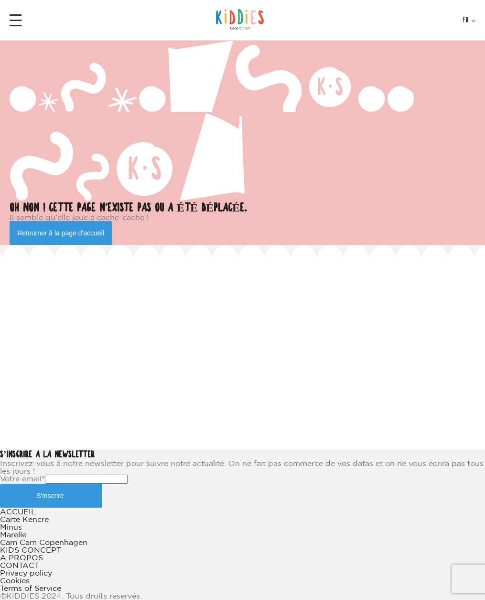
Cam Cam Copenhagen (43, 542)
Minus (11, 526)
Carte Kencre (24, 519)
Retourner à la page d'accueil (60, 233)
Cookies (15, 580)
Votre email (22, 478)
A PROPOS (21, 557)
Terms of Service (30, 588)
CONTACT (19, 565)
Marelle (13, 534)
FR (469, 20)
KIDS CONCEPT (30, 549)
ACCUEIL (18, 511)
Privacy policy (26, 572)
